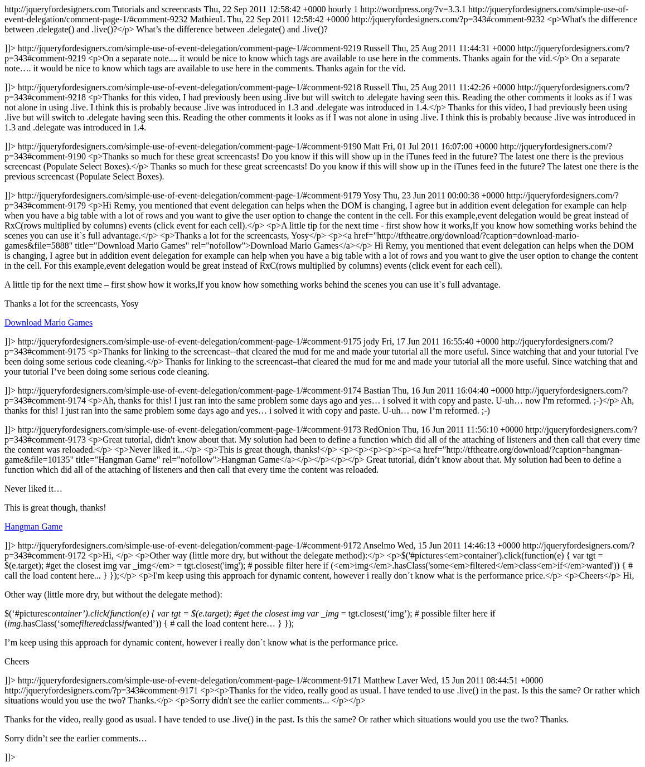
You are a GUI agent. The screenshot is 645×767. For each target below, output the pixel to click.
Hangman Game (33, 526)
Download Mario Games (48, 322)
